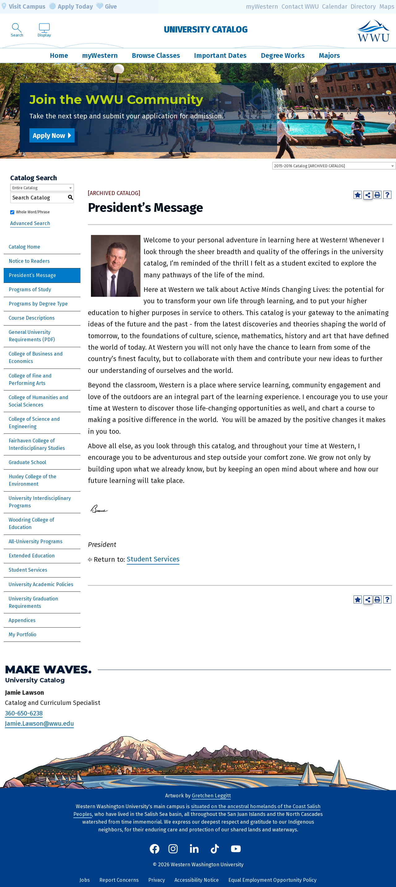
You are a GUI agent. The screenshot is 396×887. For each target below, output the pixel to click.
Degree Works (283, 55)
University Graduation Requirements (33, 602)
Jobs (85, 880)
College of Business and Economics (36, 357)
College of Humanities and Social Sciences (38, 401)
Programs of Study (30, 289)
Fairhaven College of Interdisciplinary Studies (37, 444)
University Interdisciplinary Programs (40, 502)
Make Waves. (48, 669)
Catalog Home (24, 247)
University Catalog (206, 29)
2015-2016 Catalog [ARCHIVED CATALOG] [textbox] (309, 166)
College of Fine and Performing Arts (30, 379)
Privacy (156, 880)
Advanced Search (30, 223)
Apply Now (49, 135)
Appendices (22, 620)
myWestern (262, 6)
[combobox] (334, 165)
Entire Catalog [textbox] (25, 188)
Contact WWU (300, 6)
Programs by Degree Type (38, 304)
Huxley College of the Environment (32, 480)
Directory (363, 6)
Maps (386, 6)
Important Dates (220, 55)
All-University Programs (35, 541)
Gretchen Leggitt (211, 796)
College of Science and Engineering (34, 422)
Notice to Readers (29, 261)
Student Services (28, 570)
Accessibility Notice (196, 880)
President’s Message (32, 275)
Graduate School (27, 462)
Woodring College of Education (31, 523)
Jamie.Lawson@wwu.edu (39, 723)
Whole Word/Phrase (33, 212)
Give (106, 6)
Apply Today (71, 6)
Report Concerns (119, 880)
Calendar (334, 6)
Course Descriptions (32, 318)
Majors (329, 55)
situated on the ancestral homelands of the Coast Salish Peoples (197, 810)
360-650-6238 (24, 713)
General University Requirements (29, 336)
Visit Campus (22, 6)
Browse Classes (156, 55)
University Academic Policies (41, 584)
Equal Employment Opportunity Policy (272, 880)
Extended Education (32, 556)
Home (59, 55)
